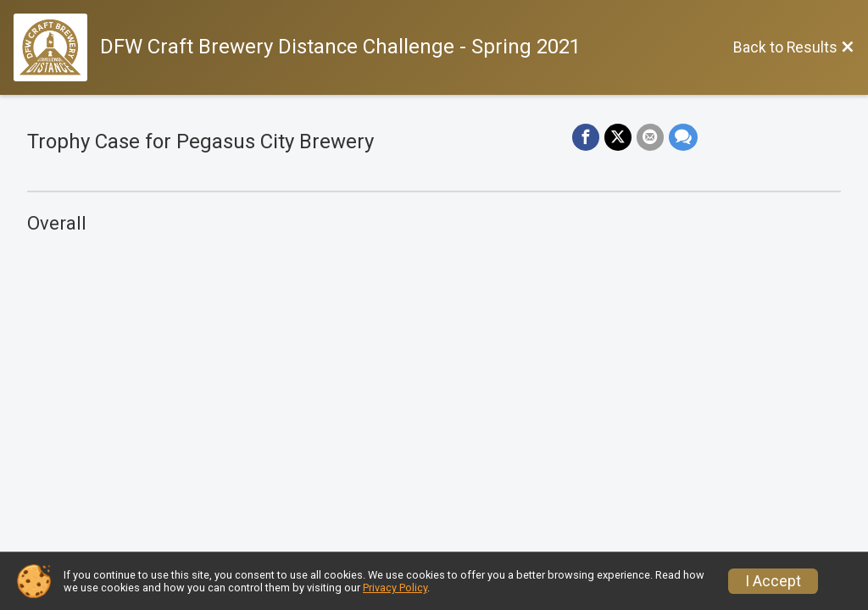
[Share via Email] (650, 137)
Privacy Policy (395, 587)
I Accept (773, 581)
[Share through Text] (683, 137)
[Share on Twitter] (618, 137)
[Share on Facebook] (585, 137)
